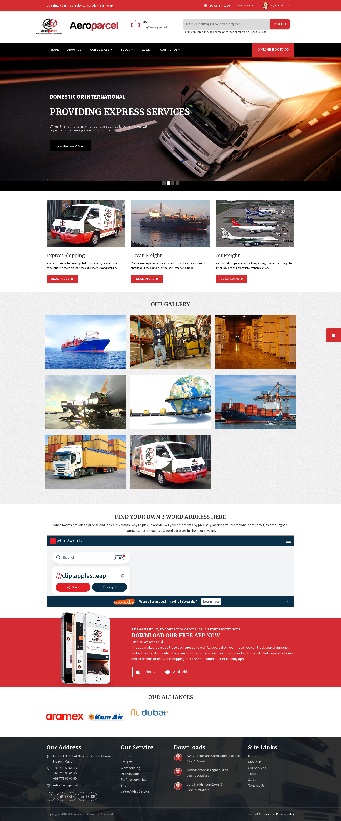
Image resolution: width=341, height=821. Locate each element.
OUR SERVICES (101, 50)
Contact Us (256, 785)
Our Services (257, 768)
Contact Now (70, 146)
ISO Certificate (217, 5)
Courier (126, 756)
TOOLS (126, 50)
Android (176, 672)
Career (253, 779)
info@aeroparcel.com (158, 27)
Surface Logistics (133, 779)
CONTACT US (170, 50)
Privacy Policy (285, 814)
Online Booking (273, 50)
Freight (126, 762)
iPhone (146, 672)
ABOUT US (74, 50)
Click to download (198, 761)
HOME (55, 50)
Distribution (130, 773)
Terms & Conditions (260, 814)
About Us (254, 762)
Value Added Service (135, 791)
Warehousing (130, 768)
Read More (62, 278)
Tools (252, 773)
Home (252, 756)
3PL (123, 785)
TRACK (280, 24)
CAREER (146, 50)
